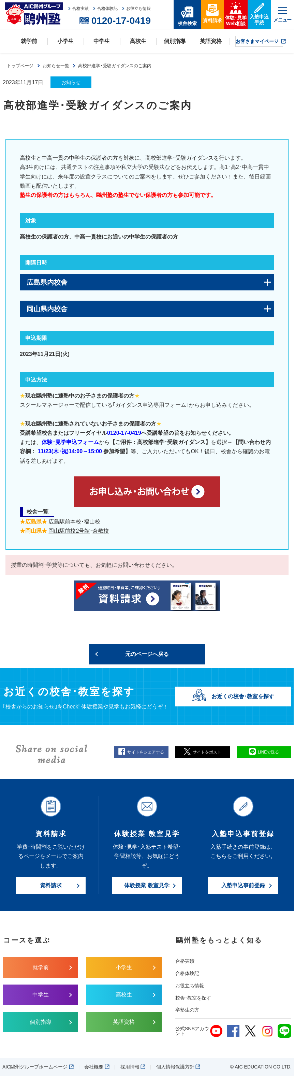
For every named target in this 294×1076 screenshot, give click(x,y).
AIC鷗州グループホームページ (38, 1067)
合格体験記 (187, 973)
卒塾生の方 (187, 1010)
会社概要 (96, 1067)
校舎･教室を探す (193, 998)
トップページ (20, 65)
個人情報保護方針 (178, 1067)
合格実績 (184, 961)
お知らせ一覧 (56, 65)
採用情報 (133, 1067)
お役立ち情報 (189, 985)
